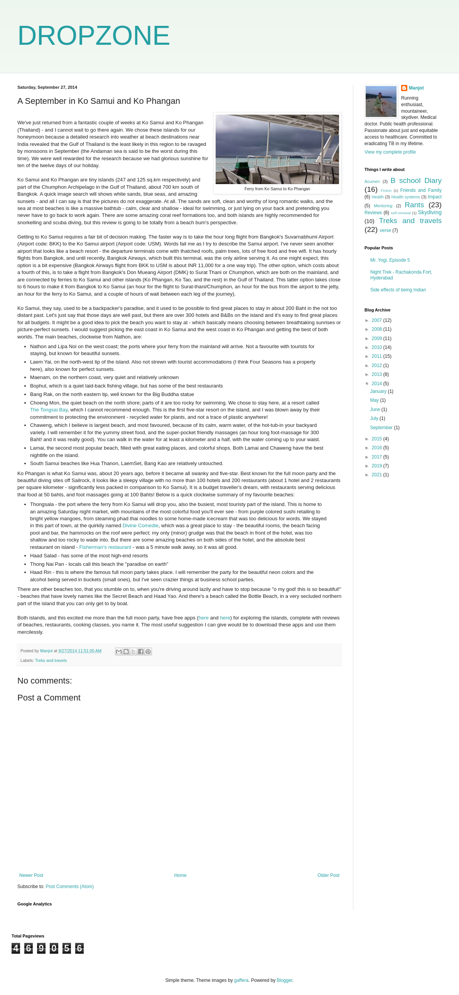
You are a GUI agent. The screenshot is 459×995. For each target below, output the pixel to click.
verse (385, 230)
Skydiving (430, 212)
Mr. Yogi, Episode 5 (390, 260)
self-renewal (401, 213)
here (204, 618)
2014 (377, 383)
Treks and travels (51, 660)
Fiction (386, 190)
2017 (377, 457)
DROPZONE (93, 35)
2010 (377, 347)
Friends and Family (421, 190)
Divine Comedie (141, 525)
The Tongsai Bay (49, 410)
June (375, 409)
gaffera (241, 980)
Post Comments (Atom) (70, 886)
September (382, 427)
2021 (377, 474)
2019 (377, 466)
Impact (435, 197)
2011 (377, 356)
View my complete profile (390, 152)
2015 (377, 439)
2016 (377, 447)
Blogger (285, 980)
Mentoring (383, 205)
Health (377, 197)
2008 (377, 329)
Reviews (373, 212)
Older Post (328, 875)
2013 (377, 374)
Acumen (372, 181)
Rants (414, 205)
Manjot (416, 88)
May (375, 400)
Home (180, 875)
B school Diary (416, 180)
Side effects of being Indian (398, 290)
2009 (377, 338)
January (379, 391)
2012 (377, 365)
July (375, 418)
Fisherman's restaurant (106, 547)
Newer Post (31, 875)
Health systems (406, 197)
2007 (377, 320)
